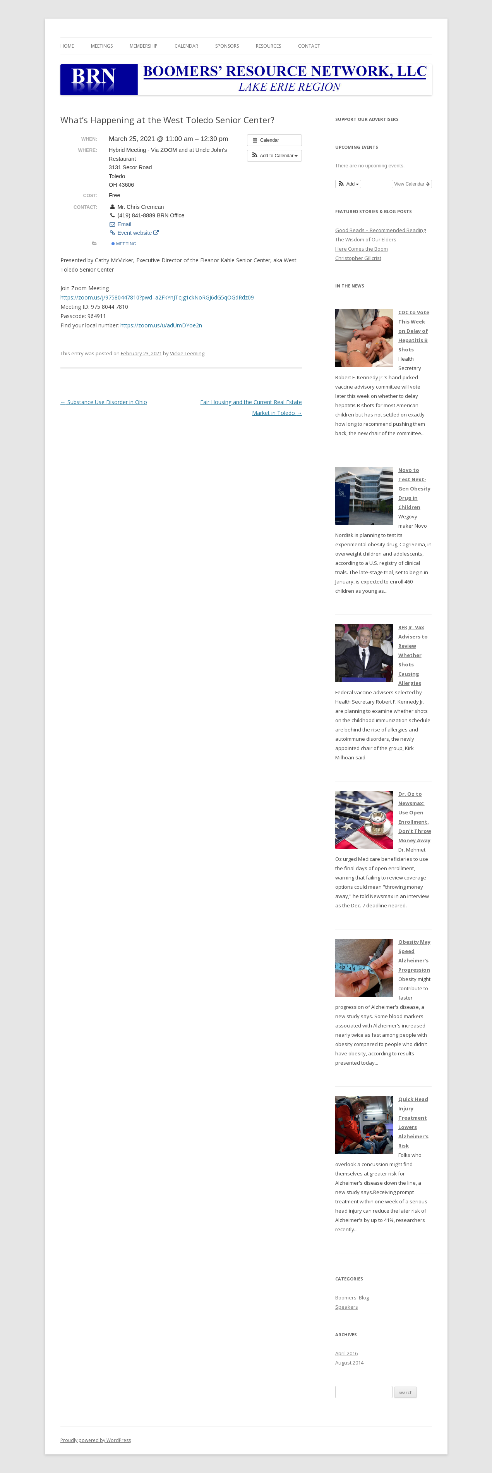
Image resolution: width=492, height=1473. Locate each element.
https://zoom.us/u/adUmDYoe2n (161, 325)
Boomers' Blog (352, 1297)
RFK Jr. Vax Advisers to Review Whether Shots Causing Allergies (413, 655)
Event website (134, 233)
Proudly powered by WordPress (95, 1440)
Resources (268, 46)
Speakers (346, 1306)
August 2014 (349, 1362)
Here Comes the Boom (361, 248)
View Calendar (411, 184)
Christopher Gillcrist (358, 258)
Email (120, 224)
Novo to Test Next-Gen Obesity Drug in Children (414, 488)
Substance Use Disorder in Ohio (103, 402)
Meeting (123, 243)
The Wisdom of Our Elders (365, 239)
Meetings (102, 46)
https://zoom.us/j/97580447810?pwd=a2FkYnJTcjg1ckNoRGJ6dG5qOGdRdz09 (157, 297)
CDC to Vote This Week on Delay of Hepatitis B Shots (413, 331)
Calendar (186, 46)
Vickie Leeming (187, 353)
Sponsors (227, 46)
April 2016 (346, 1353)
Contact (309, 46)
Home (67, 46)
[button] (274, 155)
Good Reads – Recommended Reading (380, 230)
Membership (144, 46)
